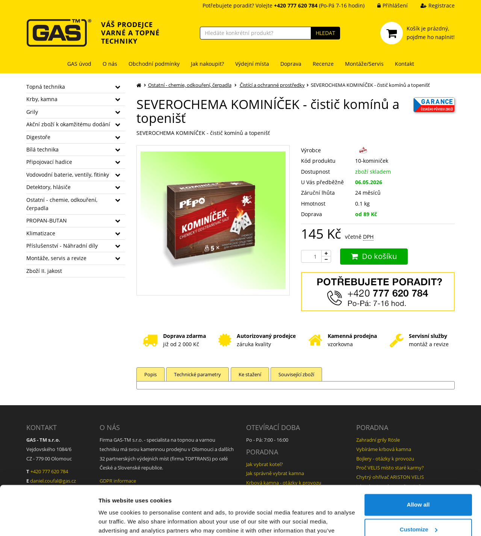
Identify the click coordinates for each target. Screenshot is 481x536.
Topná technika (45, 86)
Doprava (290, 63)
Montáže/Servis (364, 63)
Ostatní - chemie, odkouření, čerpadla (61, 204)
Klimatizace (40, 233)
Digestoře (38, 137)
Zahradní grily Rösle (378, 439)
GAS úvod (79, 63)
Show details (115, 521)
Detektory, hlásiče (48, 187)
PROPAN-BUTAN (46, 220)
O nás (110, 63)
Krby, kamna (41, 99)
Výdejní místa (252, 63)
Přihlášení (387, 5)
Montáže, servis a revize (56, 258)
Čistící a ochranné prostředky (272, 85)
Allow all (418, 466)
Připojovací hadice (49, 161)
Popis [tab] (150, 374)
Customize (418, 490)
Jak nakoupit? (207, 63)
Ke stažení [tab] (250, 374)
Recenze (323, 63)
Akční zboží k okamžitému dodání (68, 124)
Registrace (432, 5)
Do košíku (374, 256)
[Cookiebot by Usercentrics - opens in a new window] (49, 521)
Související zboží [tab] (297, 374)
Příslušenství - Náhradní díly (62, 245)
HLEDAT (325, 32)
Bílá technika (42, 149)
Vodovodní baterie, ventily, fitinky (67, 174)
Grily (32, 111)
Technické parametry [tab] (197, 374)
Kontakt (404, 63)
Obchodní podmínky (154, 63)
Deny (418, 515)
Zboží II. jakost (44, 270)
